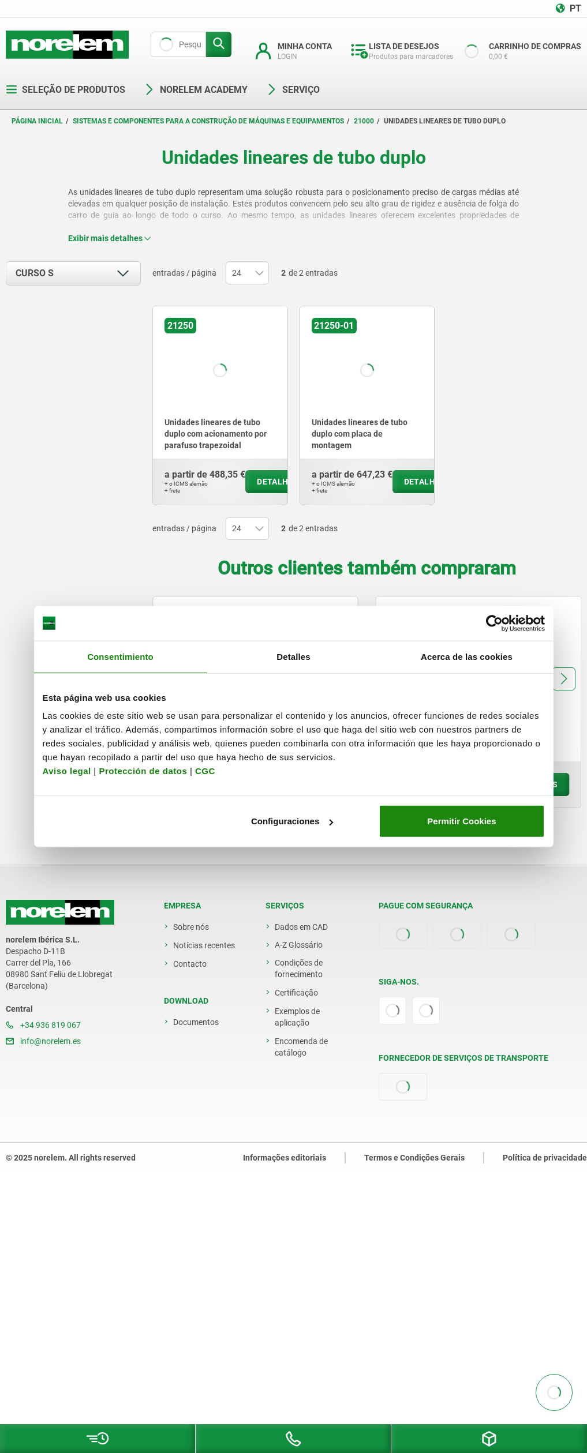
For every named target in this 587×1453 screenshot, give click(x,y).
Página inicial (37, 121)
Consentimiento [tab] (120, 656)
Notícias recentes (204, 945)
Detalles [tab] (293, 656)
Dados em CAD (301, 927)
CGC (205, 771)
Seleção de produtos (65, 90)
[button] (563, 678)
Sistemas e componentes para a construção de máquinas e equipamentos (208, 121)
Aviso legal (67, 771)
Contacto (190, 963)
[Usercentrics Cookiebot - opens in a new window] (494, 623)
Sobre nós (191, 927)
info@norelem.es (43, 1041)
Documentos (196, 1022)
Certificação (296, 992)
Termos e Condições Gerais (414, 1157)
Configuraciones (292, 821)
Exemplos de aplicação (297, 1017)
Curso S (35, 273)
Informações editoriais (284, 1157)
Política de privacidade (545, 1157)
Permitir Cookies (461, 821)
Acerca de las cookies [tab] (467, 656)
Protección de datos (143, 771)
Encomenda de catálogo (301, 1047)
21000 (364, 121)
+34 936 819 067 (43, 1025)
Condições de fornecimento (299, 968)
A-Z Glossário (299, 944)
